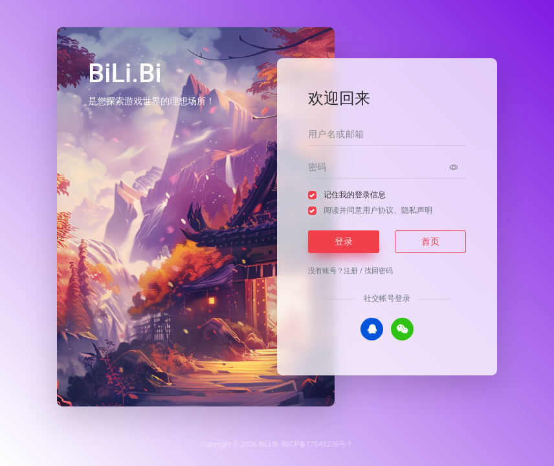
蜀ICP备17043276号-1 (316, 444)
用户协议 (377, 210)
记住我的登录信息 (355, 194)
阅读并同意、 (378, 210)
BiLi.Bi (269, 444)
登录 (344, 241)
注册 (351, 271)
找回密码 (378, 271)
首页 (430, 241)
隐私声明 (416, 210)
